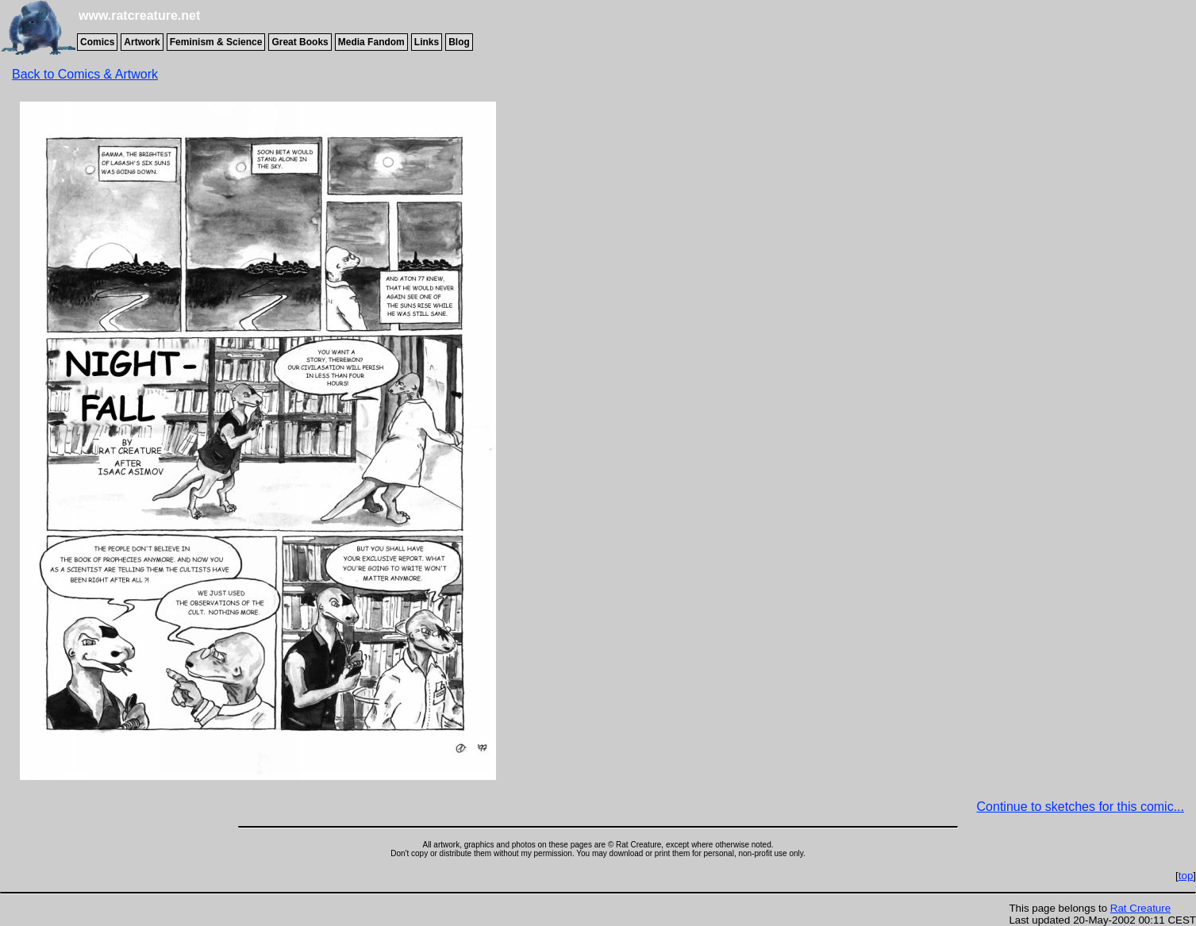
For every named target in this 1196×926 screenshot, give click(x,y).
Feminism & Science (216, 42)
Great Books (299, 42)
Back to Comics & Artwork (85, 74)
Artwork (142, 42)
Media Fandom (371, 42)
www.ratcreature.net (139, 15)
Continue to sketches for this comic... (1080, 806)
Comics (97, 42)
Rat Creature (1140, 908)
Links (426, 42)
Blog (459, 42)
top (1186, 876)
